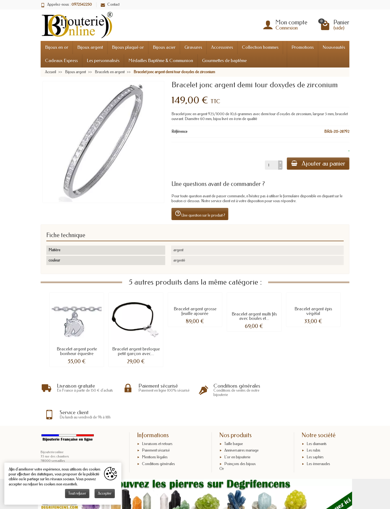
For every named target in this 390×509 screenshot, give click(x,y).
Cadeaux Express (61, 60)
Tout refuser (77, 493)
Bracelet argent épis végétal (313, 311)
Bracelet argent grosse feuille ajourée (195, 311)
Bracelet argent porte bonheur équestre (77, 351)
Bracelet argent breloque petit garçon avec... (136, 351)
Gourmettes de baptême (224, 60)
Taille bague (233, 421)
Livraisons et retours (157, 421)
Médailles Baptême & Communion (160, 60)
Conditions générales (158, 441)
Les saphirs (315, 435)
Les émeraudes (318, 441)
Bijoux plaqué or (128, 47)
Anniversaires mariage (241, 428)
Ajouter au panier (318, 163)
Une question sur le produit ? (200, 214)
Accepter (105, 493)
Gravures (193, 47)
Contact (110, 4)
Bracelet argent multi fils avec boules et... (254, 316)
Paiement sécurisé (156, 428)
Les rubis (313, 428)
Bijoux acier (164, 47)
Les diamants (317, 421)
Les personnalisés (103, 60)
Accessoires (222, 47)
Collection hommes (260, 47)
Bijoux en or (56, 47)
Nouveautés (334, 47)
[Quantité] (271, 165)
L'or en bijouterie (237, 435)
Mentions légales (155, 435)
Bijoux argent (90, 47)
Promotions (302, 47)
